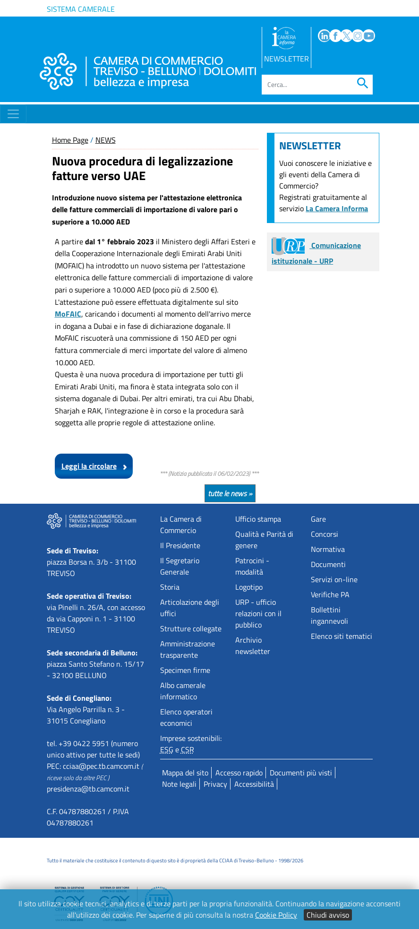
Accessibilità (254, 784)
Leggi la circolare (89, 466)
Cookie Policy (276, 914)
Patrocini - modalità (252, 566)
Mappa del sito (185, 772)
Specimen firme (185, 670)
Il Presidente (180, 545)
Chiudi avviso (328, 914)
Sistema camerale (81, 9)
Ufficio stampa (258, 519)
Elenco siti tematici (341, 636)
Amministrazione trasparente (187, 649)
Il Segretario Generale (179, 566)
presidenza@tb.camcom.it (88, 788)
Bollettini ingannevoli (329, 615)
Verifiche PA (330, 594)
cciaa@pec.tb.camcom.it (101, 766)
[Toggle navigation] (13, 113)
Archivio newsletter (252, 645)
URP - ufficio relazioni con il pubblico (258, 613)
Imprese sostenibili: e (191, 743)
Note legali (179, 784)
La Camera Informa (337, 208)
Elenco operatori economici (186, 717)
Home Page (70, 140)
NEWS (105, 140)
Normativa (328, 549)
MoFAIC (68, 313)
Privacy (215, 784)
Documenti (328, 564)
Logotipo (249, 587)
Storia (170, 587)
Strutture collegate (191, 628)
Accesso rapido (239, 772)
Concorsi (324, 534)
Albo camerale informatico (182, 691)
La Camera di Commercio (181, 524)
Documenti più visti (301, 772)
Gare (318, 519)
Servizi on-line (334, 579)
